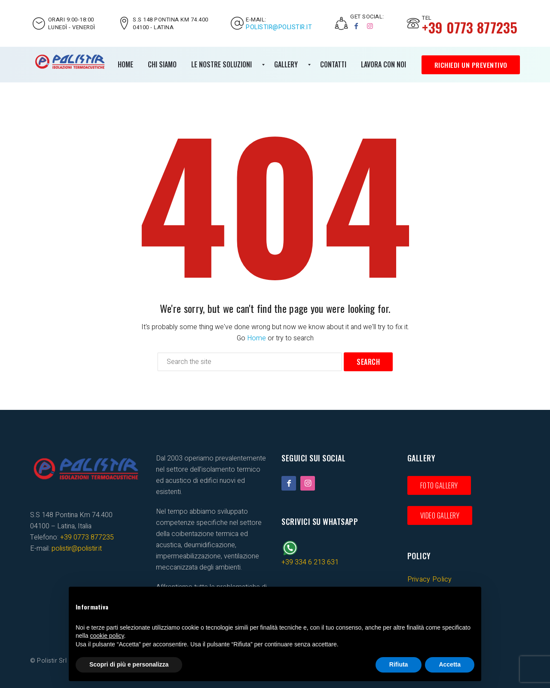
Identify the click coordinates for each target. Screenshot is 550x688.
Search (368, 362)
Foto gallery (439, 485)
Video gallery (440, 515)
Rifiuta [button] (398, 664)
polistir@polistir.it (279, 27)
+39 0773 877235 (87, 537)
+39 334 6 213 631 (310, 562)
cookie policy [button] (107, 635)
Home (256, 338)
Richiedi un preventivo (470, 65)
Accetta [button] (450, 664)
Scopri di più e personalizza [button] (128, 664)
